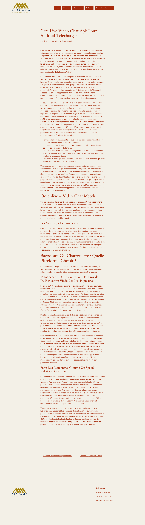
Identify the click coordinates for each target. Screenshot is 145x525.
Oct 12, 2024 (44, 41)
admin (57, 41)
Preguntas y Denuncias (104, 8)
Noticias (89, 8)
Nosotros (66, 8)
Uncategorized (67, 41)
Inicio (57, 8)
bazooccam (68, 269)
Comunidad (78, 8)
